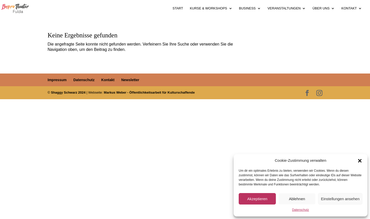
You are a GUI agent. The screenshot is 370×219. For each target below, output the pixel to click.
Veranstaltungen (284, 8)
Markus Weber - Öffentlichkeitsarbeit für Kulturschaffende (149, 92)
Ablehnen (297, 199)
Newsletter (130, 80)
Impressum (57, 80)
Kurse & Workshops (208, 8)
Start (178, 8)
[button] (359, 160)
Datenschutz (300, 210)
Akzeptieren (257, 199)
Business (247, 8)
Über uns (321, 8)
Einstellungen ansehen (340, 199)
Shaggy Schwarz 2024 (68, 92)
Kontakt (349, 8)
